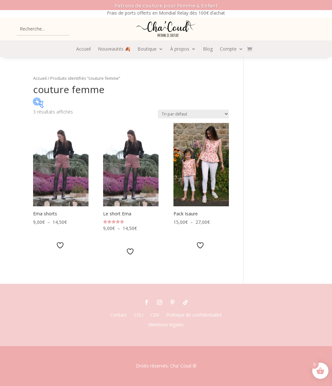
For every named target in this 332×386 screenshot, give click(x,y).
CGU (138, 315)
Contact (118, 315)
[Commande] (193, 114)
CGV (154, 315)
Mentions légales (166, 325)
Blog (208, 49)
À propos (179, 49)
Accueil (83, 49)
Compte (228, 49)
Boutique (147, 49)
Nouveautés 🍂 (114, 49)
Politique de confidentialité (194, 315)
